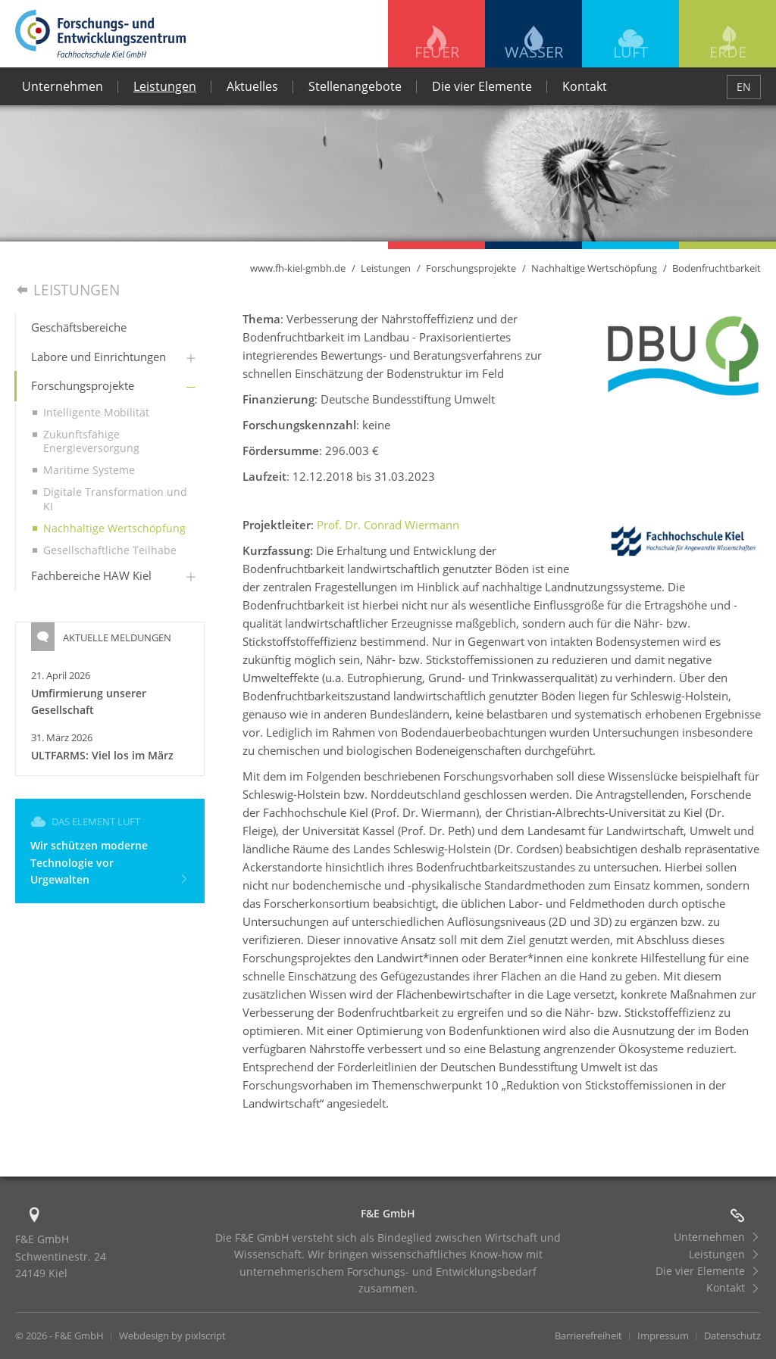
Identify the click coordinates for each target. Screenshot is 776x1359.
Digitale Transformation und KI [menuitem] (115, 499)
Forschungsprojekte (471, 268)
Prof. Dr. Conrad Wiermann (388, 524)
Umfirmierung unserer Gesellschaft (88, 701)
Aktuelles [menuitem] (252, 86)
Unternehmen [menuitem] (62, 86)
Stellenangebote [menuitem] (355, 86)
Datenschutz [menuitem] (732, 1335)
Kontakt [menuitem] (584, 86)
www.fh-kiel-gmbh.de (298, 268)
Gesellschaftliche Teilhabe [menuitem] (110, 550)
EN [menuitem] (744, 86)
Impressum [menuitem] (663, 1335)
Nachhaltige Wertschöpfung (594, 268)
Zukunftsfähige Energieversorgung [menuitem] (91, 441)
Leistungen (386, 268)
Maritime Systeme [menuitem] (89, 470)
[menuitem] (110, 328)
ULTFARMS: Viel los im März (102, 755)
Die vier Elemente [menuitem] (482, 86)
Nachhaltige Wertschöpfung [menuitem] (114, 528)
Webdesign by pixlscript (172, 1335)
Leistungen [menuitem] (164, 86)
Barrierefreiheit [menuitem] (588, 1335)
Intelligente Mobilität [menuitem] (96, 412)
